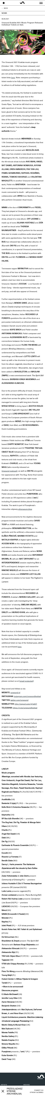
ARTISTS (4, 1085)
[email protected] (26, 681)
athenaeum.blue (25, 509)
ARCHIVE (26, 1085)
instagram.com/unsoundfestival (27, 696)
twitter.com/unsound (19, 700)
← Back (5, 8)
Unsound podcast (9, 471)
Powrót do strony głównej (36, 1091)
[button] (41, 2)
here (13, 78)
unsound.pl (15, 693)
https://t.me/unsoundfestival (25, 708)
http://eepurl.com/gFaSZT (26, 704)
